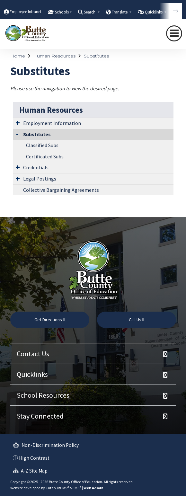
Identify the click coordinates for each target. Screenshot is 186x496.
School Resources (43, 395)
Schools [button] (62, 12)
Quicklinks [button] (154, 12)
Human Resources (54, 56)
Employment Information (52, 123)
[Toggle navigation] (174, 33)
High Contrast (34, 458)
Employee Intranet (25, 11)
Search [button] (90, 12)
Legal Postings (39, 178)
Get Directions (49, 320)
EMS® (77, 487)
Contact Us (33, 353)
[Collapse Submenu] (17, 134)
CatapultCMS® (57, 487)
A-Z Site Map (30, 471)
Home (17, 56)
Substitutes (96, 56)
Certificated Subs (45, 156)
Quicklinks (32, 374)
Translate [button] (120, 12)
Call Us (136, 320)
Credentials (36, 167)
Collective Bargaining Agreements (61, 190)
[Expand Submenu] (17, 123)
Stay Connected (40, 416)
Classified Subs (42, 145)
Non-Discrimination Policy (46, 445)
